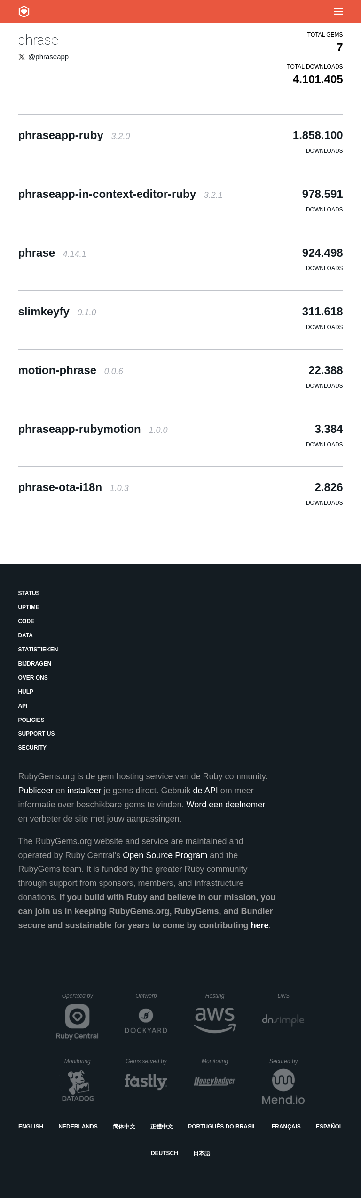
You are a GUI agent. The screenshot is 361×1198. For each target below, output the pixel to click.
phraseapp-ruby (74, 135)
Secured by (287, 1061)
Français (286, 1126)
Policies (31, 720)
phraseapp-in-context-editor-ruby (120, 194)
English (30, 1126)
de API (205, 790)
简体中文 (124, 1126)
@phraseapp (48, 57)
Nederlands (77, 1126)
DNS (291, 996)
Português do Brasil (222, 1126)
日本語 (201, 1153)
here (260, 925)
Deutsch (164, 1153)
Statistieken (38, 649)
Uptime (28, 607)
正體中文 (161, 1126)
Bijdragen (34, 663)
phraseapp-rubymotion (92, 429)
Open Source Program (165, 855)
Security (32, 747)
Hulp (25, 692)
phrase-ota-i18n (73, 487)
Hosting (220, 996)
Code (26, 621)
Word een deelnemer (226, 804)
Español (329, 1126)
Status (28, 593)
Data (25, 635)
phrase (38, 39)
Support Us (36, 733)
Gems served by (146, 1061)
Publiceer (35, 790)
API (22, 706)
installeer (84, 790)
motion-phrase (70, 370)
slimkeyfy (57, 311)
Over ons (32, 677)
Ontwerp (151, 996)
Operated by (80, 999)
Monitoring (81, 1061)
